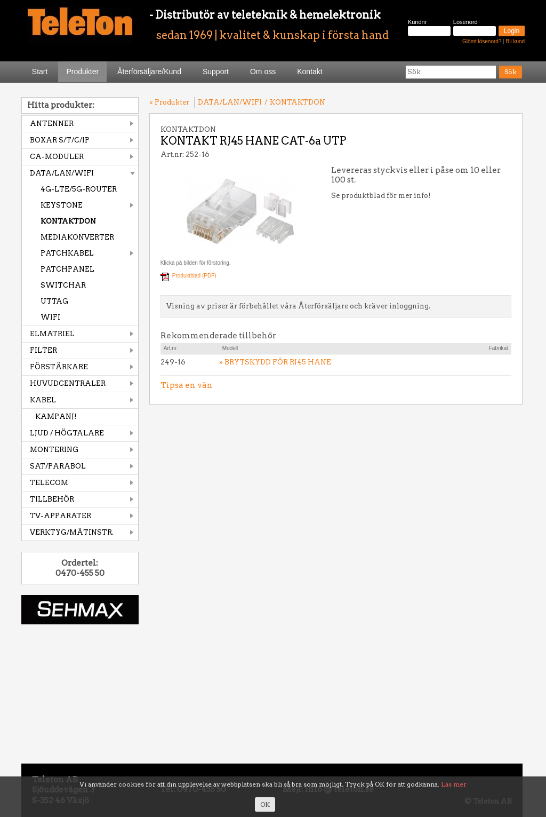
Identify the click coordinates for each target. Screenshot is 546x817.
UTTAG (54, 301)
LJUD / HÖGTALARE (67, 433)
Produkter (82, 71)
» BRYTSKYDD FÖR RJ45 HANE (275, 362)
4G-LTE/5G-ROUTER (79, 189)
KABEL (43, 400)
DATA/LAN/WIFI (62, 173)
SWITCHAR (63, 285)
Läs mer (454, 784)
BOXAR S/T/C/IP (60, 140)
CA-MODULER (57, 157)
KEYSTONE (62, 205)
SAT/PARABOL (58, 466)
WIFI (50, 317)
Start (40, 71)
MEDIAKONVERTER (77, 237)
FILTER (43, 350)
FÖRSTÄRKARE (59, 367)
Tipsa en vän (186, 385)
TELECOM (49, 483)
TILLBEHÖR (52, 499)
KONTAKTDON (68, 221)
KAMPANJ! (56, 417)
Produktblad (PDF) (194, 276)
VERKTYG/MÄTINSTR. (72, 532)
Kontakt (309, 71)
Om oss (263, 71)
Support (216, 71)
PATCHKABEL (67, 253)
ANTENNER (52, 124)
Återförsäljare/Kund (149, 71)
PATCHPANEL (67, 269)
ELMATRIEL (52, 334)
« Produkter (169, 102)
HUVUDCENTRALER (68, 383)
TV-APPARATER (60, 516)
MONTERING (54, 450)
